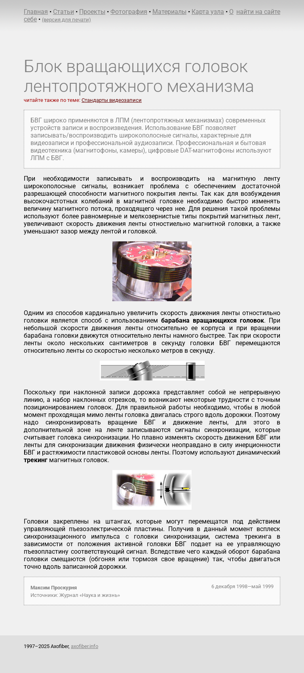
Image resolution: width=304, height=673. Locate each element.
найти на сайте (258, 11)
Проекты (92, 11)
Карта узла (208, 11)
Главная (36, 11)
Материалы (169, 11)
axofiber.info (84, 646)
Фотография (128, 11)
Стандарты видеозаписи (112, 100)
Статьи (63, 11)
